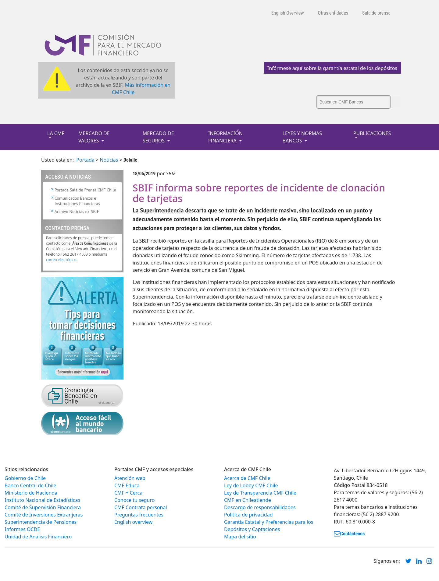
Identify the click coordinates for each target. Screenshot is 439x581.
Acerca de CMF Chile (247, 478)
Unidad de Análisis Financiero (38, 536)
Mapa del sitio (240, 536)
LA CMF (55, 133)
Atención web (129, 478)
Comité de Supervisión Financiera (43, 507)
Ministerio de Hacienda (31, 492)
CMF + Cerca (128, 492)
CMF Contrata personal (140, 507)
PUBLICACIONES (372, 133)
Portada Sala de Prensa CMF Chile (85, 190)
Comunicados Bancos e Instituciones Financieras (77, 200)
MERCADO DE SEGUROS (158, 137)
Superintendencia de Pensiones (41, 522)
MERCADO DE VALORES (94, 137)
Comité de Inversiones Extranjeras (44, 514)
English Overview (287, 13)
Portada (85, 159)
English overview (133, 522)
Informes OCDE (22, 529)
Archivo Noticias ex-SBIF (77, 211)
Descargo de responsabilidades (260, 507)
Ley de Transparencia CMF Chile (260, 492)
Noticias (109, 159)
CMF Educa (126, 485)
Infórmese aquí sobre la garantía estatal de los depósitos (332, 68)
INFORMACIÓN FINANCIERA (225, 137)
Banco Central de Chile (30, 485)
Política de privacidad (248, 514)
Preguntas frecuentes (138, 514)
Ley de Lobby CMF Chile (251, 485)
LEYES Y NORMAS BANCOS (302, 137)
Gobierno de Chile (25, 478)
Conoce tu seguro (134, 500)
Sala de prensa (376, 13)
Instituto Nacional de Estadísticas (42, 500)
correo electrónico (61, 259)
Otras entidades (333, 13)
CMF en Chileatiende (247, 500)
